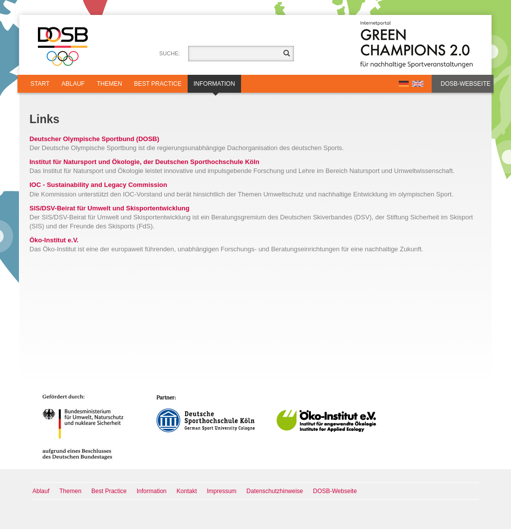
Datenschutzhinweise (275, 491)
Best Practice (158, 83)
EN (418, 84)
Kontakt (187, 491)
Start (39, 83)
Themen (109, 83)
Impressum (222, 491)
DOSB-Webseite (466, 83)
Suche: (169, 53)
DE (404, 84)
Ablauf (73, 83)
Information (214, 86)
